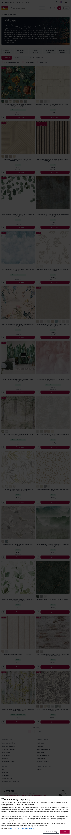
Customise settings (51, 832)
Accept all (64, 832)
